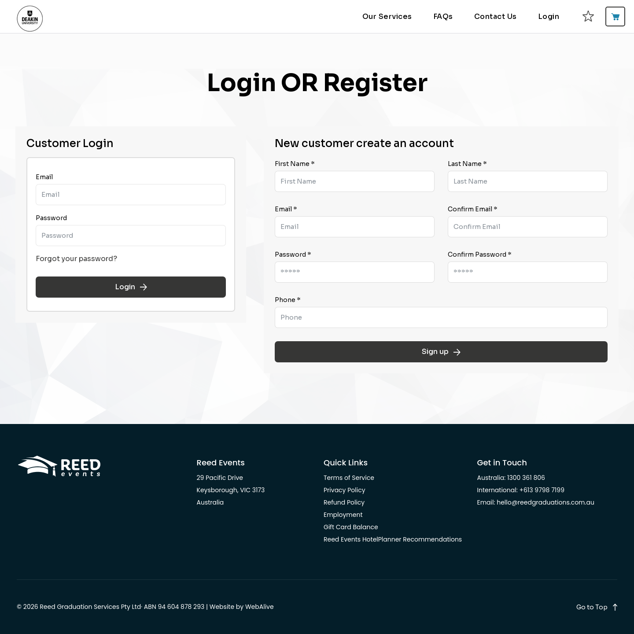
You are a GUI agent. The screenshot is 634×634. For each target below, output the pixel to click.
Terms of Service (349, 477)
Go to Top (592, 607)
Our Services (387, 16)
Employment (343, 514)
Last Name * (467, 164)
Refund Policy (344, 502)
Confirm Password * (480, 254)
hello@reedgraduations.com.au (545, 502)
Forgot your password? (76, 258)
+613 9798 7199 (541, 490)
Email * (286, 209)
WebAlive (259, 606)
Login (549, 16)
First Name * (295, 164)
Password (51, 218)
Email (44, 177)
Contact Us (495, 16)
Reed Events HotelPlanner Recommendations (393, 539)
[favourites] (588, 16)
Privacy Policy (344, 490)
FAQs (443, 16)
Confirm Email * (473, 209)
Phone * (288, 300)
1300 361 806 (526, 477)
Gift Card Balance (351, 527)
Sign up (441, 351)
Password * (293, 254)
